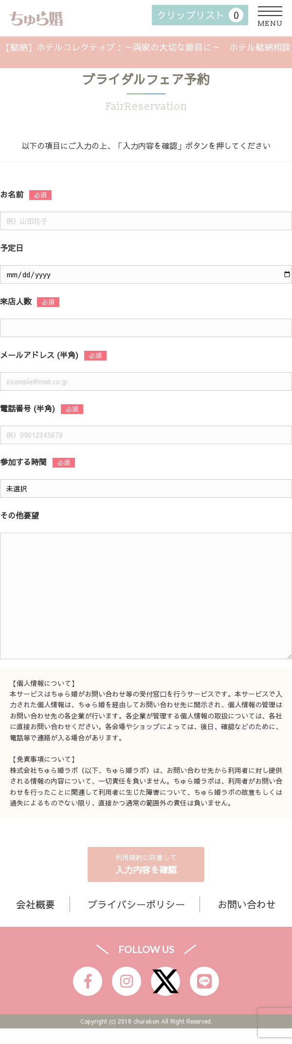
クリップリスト (200, 15)
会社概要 (35, 904)
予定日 (11, 247)
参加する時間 (23, 461)
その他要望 (19, 515)
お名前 (11, 194)
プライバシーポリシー (136, 904)
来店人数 (15, 301)
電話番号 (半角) (27, 408)
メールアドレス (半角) (39, 354)
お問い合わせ (247, 904)
